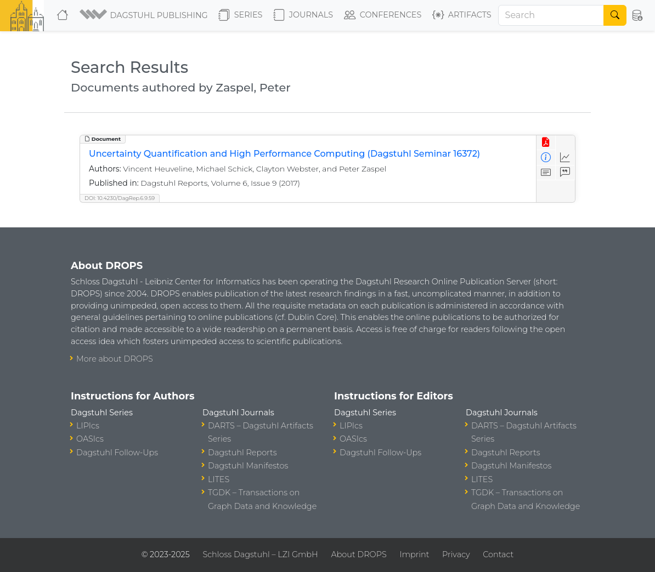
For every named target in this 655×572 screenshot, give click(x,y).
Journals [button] (303, 15)
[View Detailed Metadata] (546, 157)
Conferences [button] (383, 15)
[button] (144, 15)
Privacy (456, 554)
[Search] (551, 15)
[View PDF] (546, 142)
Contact (498, 554)
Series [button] (240, 15)
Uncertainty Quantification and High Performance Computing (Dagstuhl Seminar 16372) (284, 153)
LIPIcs (87, 426)
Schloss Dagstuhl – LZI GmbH (260, 554)
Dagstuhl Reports (242, 452)
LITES (218, 479)
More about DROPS (114, 359)
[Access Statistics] (565, 157)
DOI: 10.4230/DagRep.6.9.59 (119, 198)
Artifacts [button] (462, 15)
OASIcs (90, 439)
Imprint (414, 554)
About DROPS (358, 554)
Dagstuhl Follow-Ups (117, 452)
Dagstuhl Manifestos (248, 466)
